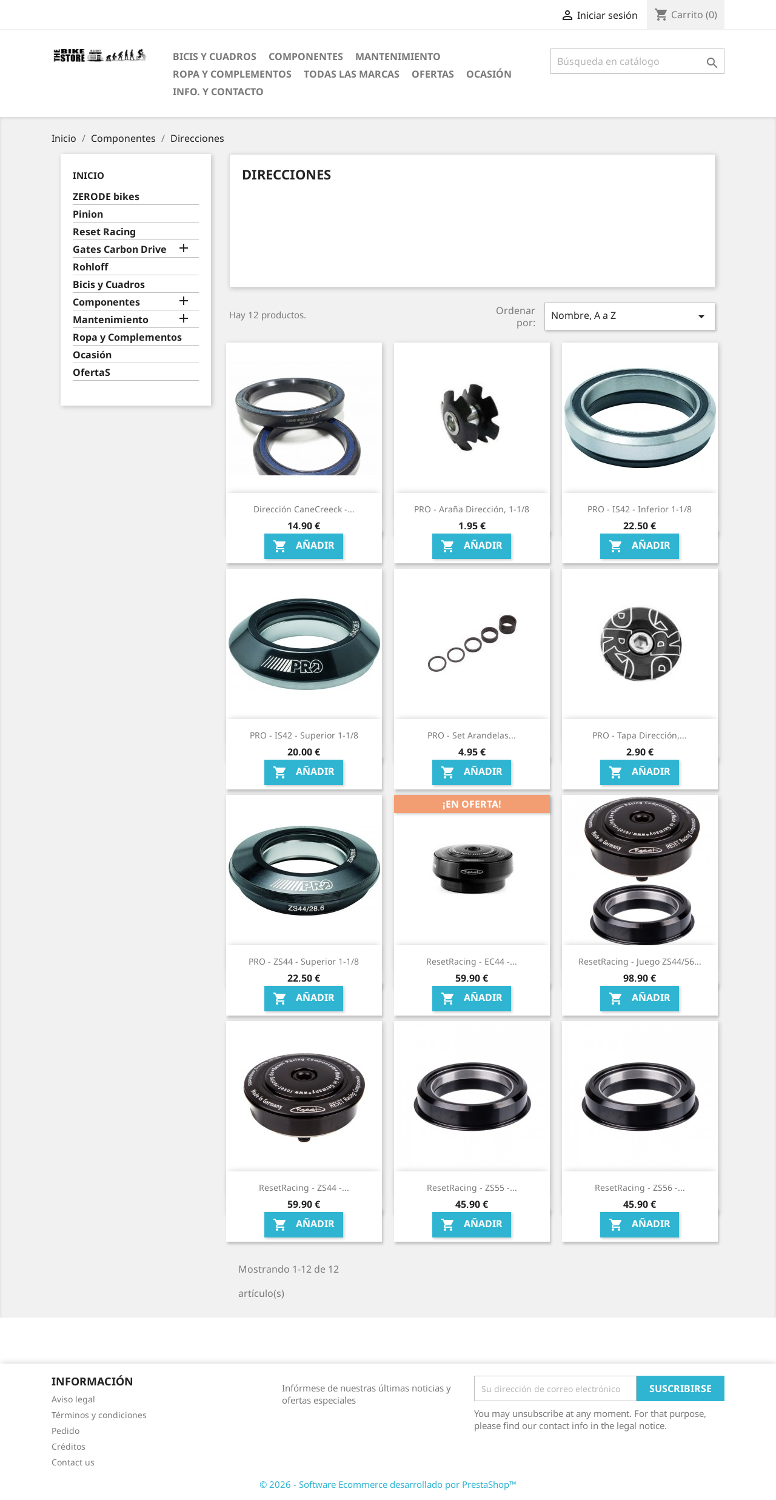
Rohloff (90, 267)
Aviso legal (73, 1399)
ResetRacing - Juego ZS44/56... (639, 961)
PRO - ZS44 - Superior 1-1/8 (304, 961)
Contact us (73, 1462)
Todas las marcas (352, 74)
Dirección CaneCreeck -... (304, 509)
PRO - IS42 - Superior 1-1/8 (304, 735)
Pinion (88, 214)
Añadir (304, 546)
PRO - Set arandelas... (471, 735)
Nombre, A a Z (630, 316)
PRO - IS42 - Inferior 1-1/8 (639, 509)
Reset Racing (104, 232)
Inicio (88, 175)
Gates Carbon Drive (120, 249)
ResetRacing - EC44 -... (471, 961)
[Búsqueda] (637, 61)
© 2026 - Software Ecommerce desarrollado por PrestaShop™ (388, 1484)
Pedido (65, 1430)
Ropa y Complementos (232, 74)
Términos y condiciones (99, 1415)
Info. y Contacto (218, 91)
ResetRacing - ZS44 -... (304, 1187)
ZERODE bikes (106, 196)
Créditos (68, 1446)
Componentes (306, 56)
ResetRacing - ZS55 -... (472, 1187)
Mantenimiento (398, 56)
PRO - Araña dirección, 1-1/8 (471, 509)
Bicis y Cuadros (214, 56)
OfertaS (433, 74)
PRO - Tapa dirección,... (639, 735)
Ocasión (489, 74)
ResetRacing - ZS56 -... (640, 1187)
